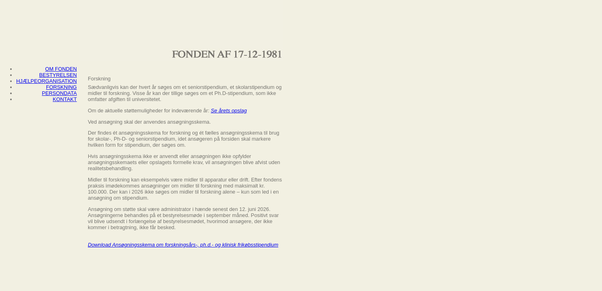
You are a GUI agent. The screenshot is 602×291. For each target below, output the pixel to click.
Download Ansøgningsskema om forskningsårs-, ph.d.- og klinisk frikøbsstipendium (183, 245)
